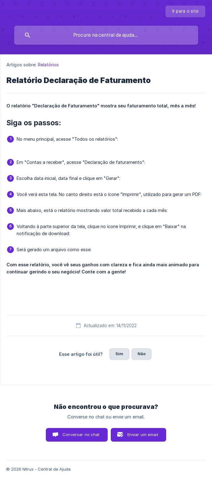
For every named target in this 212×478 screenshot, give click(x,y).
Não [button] (142, 353)
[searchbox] (106, 35)
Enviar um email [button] (142, 434)
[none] (186, 11)
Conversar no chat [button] (81, 434)
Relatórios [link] (48, 64)
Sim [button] (119, 353)
